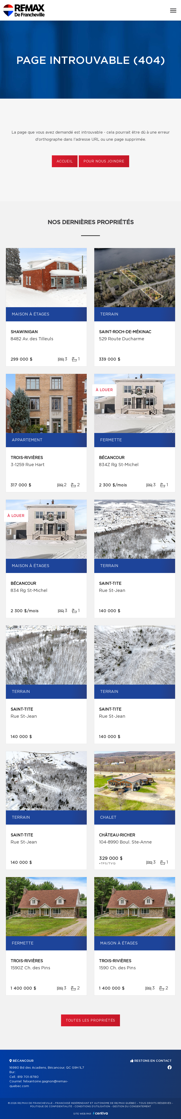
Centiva (100, 1113)
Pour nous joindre (103, 161)
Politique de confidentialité (51, 1106)
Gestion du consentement (131, 1106)
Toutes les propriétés (90, 1020)
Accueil (65, 161)
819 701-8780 (28, 1077)
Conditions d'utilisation (92, 1106)
